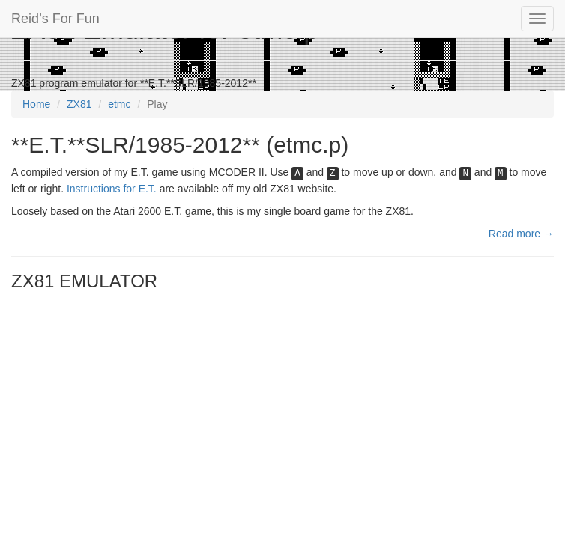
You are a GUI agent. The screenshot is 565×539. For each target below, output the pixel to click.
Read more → (521, 234)
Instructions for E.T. (112, 189)
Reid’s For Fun (55, 18)
